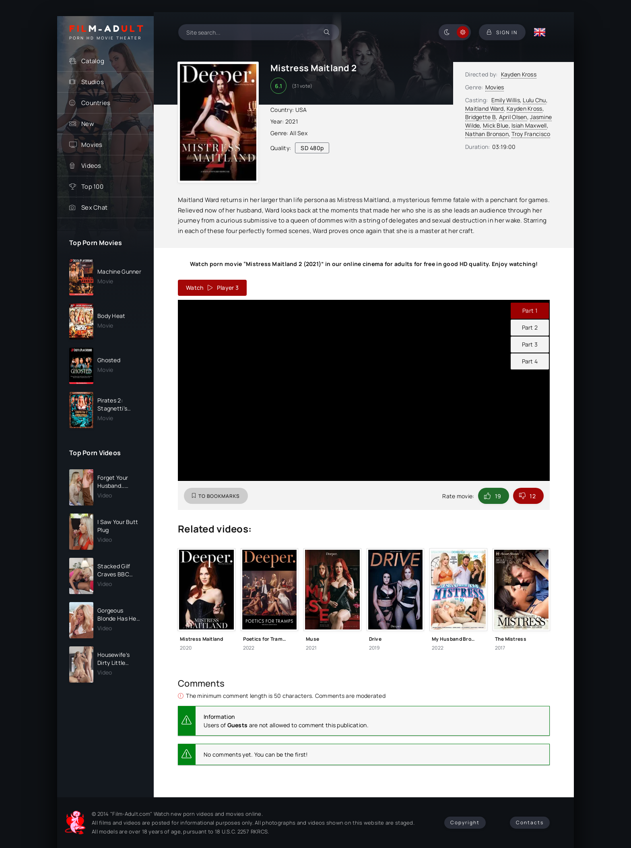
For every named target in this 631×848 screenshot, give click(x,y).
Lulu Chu (534, 100)
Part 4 (530, 361)
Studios (92, 82)
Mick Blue (496, 125)
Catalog (92, 61)
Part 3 (530, 344)
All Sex (298, 133)
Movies (92, 144)
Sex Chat (94, 207)
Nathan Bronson (487, 134)
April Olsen (513, 117)
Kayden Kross (518, 74)
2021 (291, 121)
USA (301, 109)
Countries (96, 103)
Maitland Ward (484, 108)
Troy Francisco (530, 134)
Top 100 (92, 186)
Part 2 (530, 327)
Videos (91, 165)
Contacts (530, 822)
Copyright (465, 822)
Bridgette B (480, 117)
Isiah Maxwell (529, 125)
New (87, 124)
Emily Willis (505, 100)
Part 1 (529, 310)
